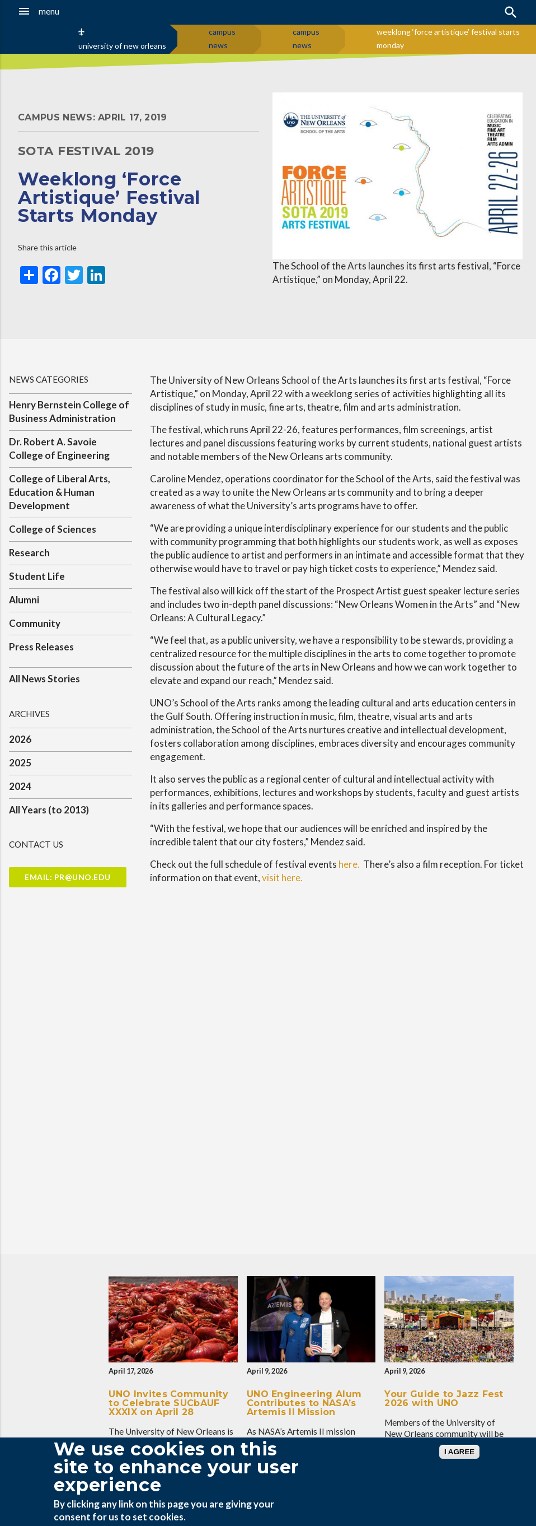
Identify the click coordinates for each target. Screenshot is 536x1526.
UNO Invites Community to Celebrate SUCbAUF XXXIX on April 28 (168, 1403)
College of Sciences (52, 529)
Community (34, 623)
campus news (222, 38)
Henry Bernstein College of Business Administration (69, 411)
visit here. (282, 877)
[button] (52, 11)
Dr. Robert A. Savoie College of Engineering (59, 448)
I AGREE (459, 1452)
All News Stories (44, 679)
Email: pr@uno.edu (68, 877)
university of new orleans (122, 45)
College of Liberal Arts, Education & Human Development (59, 492)
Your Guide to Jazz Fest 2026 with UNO (443, 1398)
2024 (20, 786)
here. (350, 864)
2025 (20, 763)
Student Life (37, 576)
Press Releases (41, 647)
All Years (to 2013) (49, 810)
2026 (20, 739)
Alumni (24, 600)
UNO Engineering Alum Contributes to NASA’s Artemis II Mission (304, 1403)
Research (29, 553)
